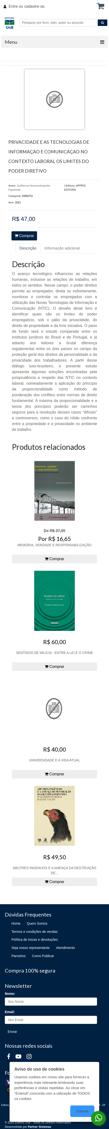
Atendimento (65, 948)
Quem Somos (37, 923)
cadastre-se (34, 6)
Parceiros (18, 956)
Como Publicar (43, 956)
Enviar (12, 1032)
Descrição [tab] (27, 248)
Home (15, 923)
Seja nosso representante (30, 948)
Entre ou (16, 6)
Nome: (10, 994)
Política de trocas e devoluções (34, 939)
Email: (10, 1012)
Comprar (24, 236)
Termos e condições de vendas (34, 932)
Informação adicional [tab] (62, 248)
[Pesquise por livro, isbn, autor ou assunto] (59, 22)
